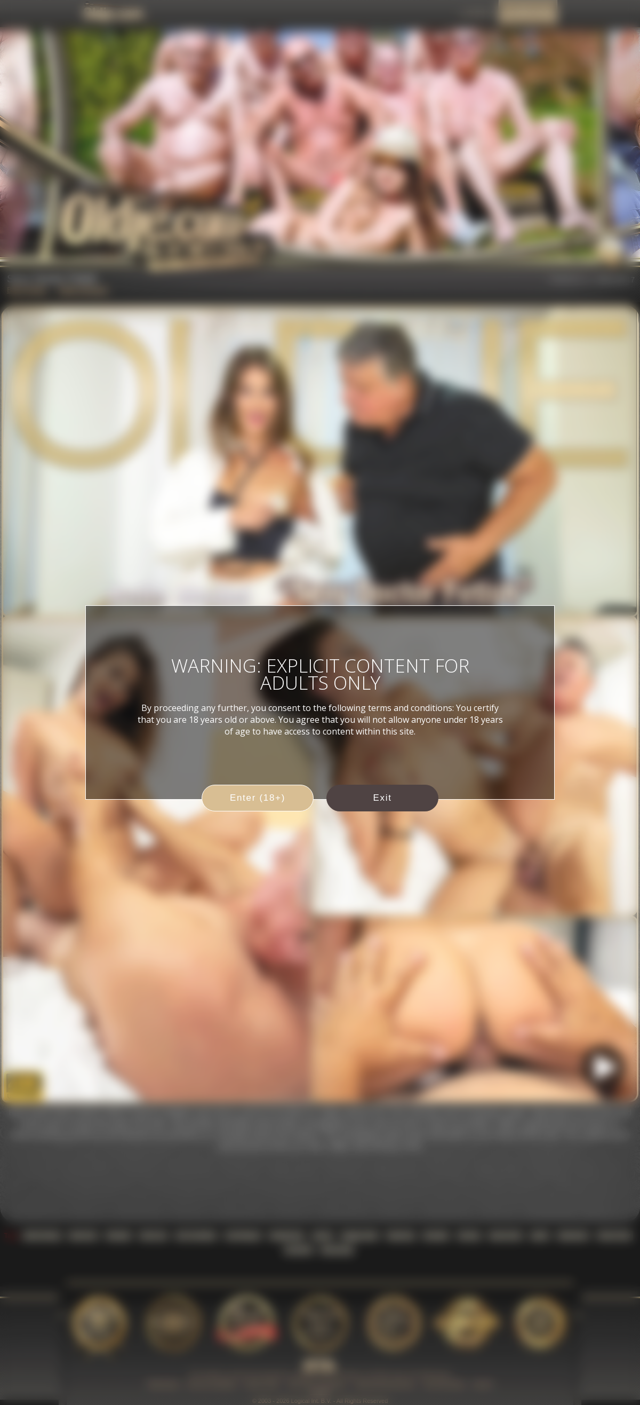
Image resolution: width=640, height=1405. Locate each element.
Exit (382, 798)
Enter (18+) (257, 798)
